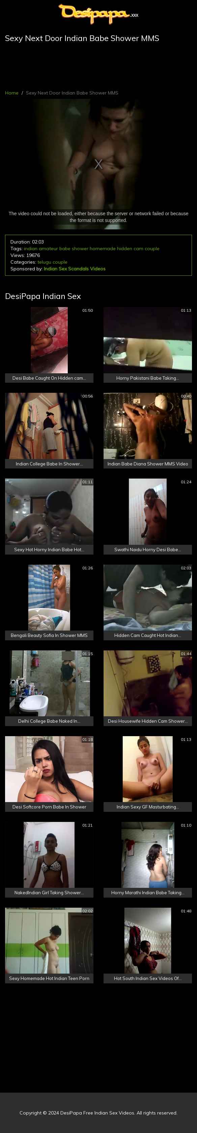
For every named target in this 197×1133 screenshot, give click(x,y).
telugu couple (52, 262)
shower (80, 249)
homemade (103, 249)
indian (30, 249)
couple (152, 249)
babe (65, 249)
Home (12, 93)
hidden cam (130, 249)
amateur (48, 249)
